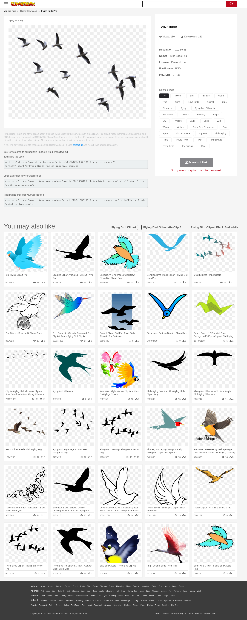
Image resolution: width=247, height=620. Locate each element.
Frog (123, 591)
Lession (187, 600)
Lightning (120, 586)
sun (225, 127)
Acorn (42, 586)
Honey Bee (132, 591)
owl (164, 121)
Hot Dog (174, 605)
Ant (42, 591)
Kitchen (127, 605)
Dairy (51, 605)
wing (177, 102)
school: (35, 600)
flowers (177, 95)
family (63, 596)
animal (210, 102)
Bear (48, 591)
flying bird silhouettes (203, 127)
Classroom (69, 600)
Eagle (101, 591)
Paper (151, 600)
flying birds (168, 146)
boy (137, 596)
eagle (192, 121)
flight (216, 114)
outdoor (185, 114)
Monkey (155, 591)
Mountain (145, 586)
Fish (117, 591)
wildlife (178, 121)
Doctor (92, 596)
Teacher (53, 600)
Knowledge (125, 600)
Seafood (108, 605)
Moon (128, 586)
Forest (181, 586)
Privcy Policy (177, 613)
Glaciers (103, 586)
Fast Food (75, 605)
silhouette (167, 108)
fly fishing (187, 146)
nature (221, 95)
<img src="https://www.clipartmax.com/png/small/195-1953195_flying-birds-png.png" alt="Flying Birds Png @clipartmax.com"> (76, 183)
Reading (79, 600)
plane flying (182, 139)
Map (117, 600)
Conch (75, 586)
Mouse (164, 591)
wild (219, 121)
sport (165, 133)
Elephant (109, 591)
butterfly (201, 114)
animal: (35, 591)
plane (165, 139)
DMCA (198, 613)
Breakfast (43, 605)
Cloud (167, 586)
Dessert (59, 605)
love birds (193, 102)
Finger (165, 596)
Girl (132, 596)
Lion (148, 591)
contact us (78, 145)
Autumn (51, 586)
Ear (99, 596)
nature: (34, 586)
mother (71, 596)
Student (44, 600)
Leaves (59, 586)
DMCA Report (169, 26)
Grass (111, 586)
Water (154, 586)
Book (60, 600)
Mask (43, 596)
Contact (189, 613)
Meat (90, 605)
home (120, 596)
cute (224, 102)
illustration (168, 114)
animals (206, 95)
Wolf (199, 591)
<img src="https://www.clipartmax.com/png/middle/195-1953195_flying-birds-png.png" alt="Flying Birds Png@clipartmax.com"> (76, 202)
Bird (53, 591)
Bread (157, 605)
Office (159, 600)
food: (34, 605)
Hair (127, 596)
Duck (94, 591)
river (203, 146)
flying (183, 108)
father (144, 596)
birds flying (220, 133)
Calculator (177, 600)
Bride (56, 596)
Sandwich (98, 605)
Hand (172, 596)
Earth (82, 586)
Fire (88, 586)
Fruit (83, 605)
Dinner (135, 605)
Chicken (75, 591)
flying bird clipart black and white (214, 227)
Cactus (67, 586)
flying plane (216, 139)
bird (192, 95)
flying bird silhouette (205, 108)
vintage (180, 127)
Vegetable (118, 605)
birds (206, 121)
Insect (141, 591)
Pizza (143, 605)
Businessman (82, 596)
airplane (203, 133)
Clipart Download (28, 11)
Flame (95, 586)
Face (159, 596)
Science (144, 600)
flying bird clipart (124, 227)
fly (164, 95)
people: (35, 595)
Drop (174, 586)
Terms (166, 613)
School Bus (108, 600)
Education (97, 600)
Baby (49, 596)
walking (112, 596)
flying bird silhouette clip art (163, 227)
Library (135, 600)
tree (165, 102)
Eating (150, 605)
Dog (88, 591)
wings (166, 127)
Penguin (177, 591)
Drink (66, 605)
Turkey (192, 591)
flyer (199, 139)
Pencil (88, 600)
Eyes (105, 596)
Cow (83, 591)
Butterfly (61, 591)
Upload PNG (210, 613)
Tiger (185, 591)
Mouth (151, 596)
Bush (161, 586)
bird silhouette (183, 133)
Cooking (165, 605)
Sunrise (136, 586)
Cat (68, 591)
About (158, 613)
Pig (170, 591)
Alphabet (167, 600)
